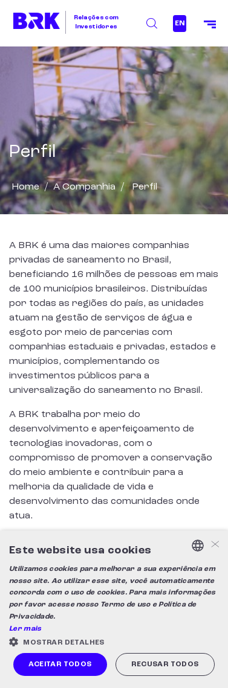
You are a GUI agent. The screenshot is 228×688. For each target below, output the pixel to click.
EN (179, 23)
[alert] (114, 609)
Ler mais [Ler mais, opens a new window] (25, 628)
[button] (114, 641)
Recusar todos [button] (164, 664)
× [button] (214, 545)
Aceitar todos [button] (59, 664)
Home (25, 187)
